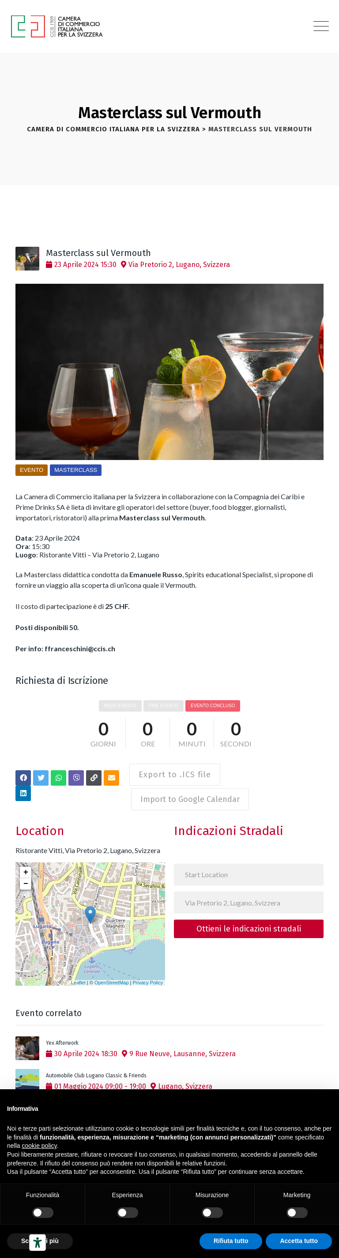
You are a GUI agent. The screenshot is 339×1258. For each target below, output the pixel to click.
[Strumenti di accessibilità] (37, 1242)
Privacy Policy (148, 977)
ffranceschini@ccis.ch (80, 648)
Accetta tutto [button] (299, 1240)
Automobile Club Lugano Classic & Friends (96, 1070)
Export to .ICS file (174, 772)
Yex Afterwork (62, 1038)
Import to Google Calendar (191, 794)
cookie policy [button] (39, 1145)
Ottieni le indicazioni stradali (248, 923)
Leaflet (78, 977)
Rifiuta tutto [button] (231, 1240)
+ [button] (25, 866)
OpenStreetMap (111, 977)
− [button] (25, 878)
